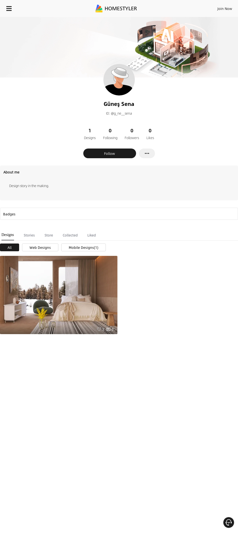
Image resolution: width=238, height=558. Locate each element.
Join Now (224, 8)
